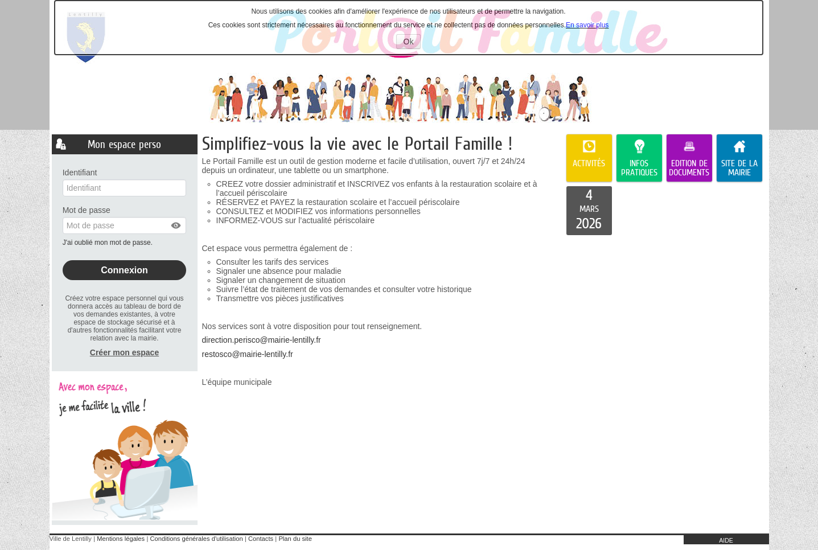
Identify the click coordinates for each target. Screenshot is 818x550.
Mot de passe (86, 210)
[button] (176, 225)
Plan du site (294, 538)
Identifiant (80, 172)
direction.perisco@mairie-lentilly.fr (261, 339)
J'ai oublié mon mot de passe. (109, 243)
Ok (412, 42)
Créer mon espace (124, 352)
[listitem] (589, 210)
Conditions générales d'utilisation (196, 538)
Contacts (260, 538)
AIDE (726, 540)
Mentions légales (121, 538)
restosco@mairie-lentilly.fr (247, 354)
